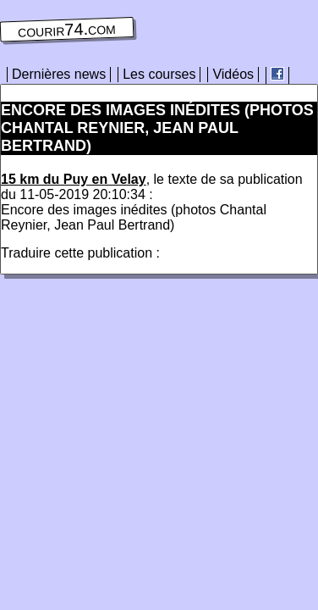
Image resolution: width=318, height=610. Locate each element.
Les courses (159, 74)
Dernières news (59, 74)
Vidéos (233, 74)
